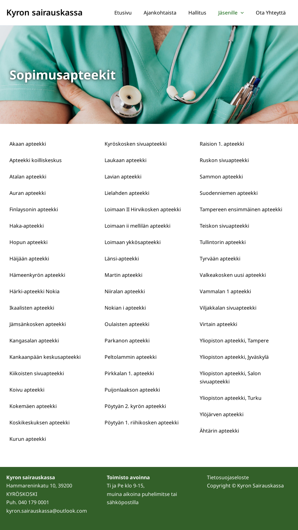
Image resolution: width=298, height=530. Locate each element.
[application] (243, 12)
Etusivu (131, 12)
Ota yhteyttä (272, 12)
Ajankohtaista (166, 12)
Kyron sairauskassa (44, 12)
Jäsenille (234, 12)
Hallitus (202, 12)
